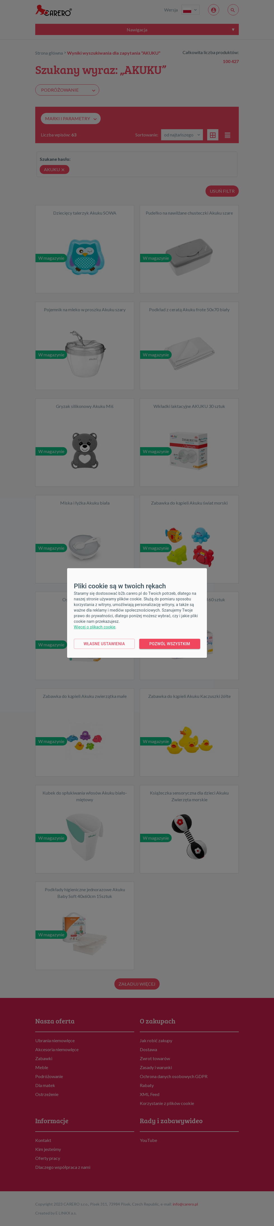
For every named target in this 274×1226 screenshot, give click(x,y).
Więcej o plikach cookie (94, 627)
